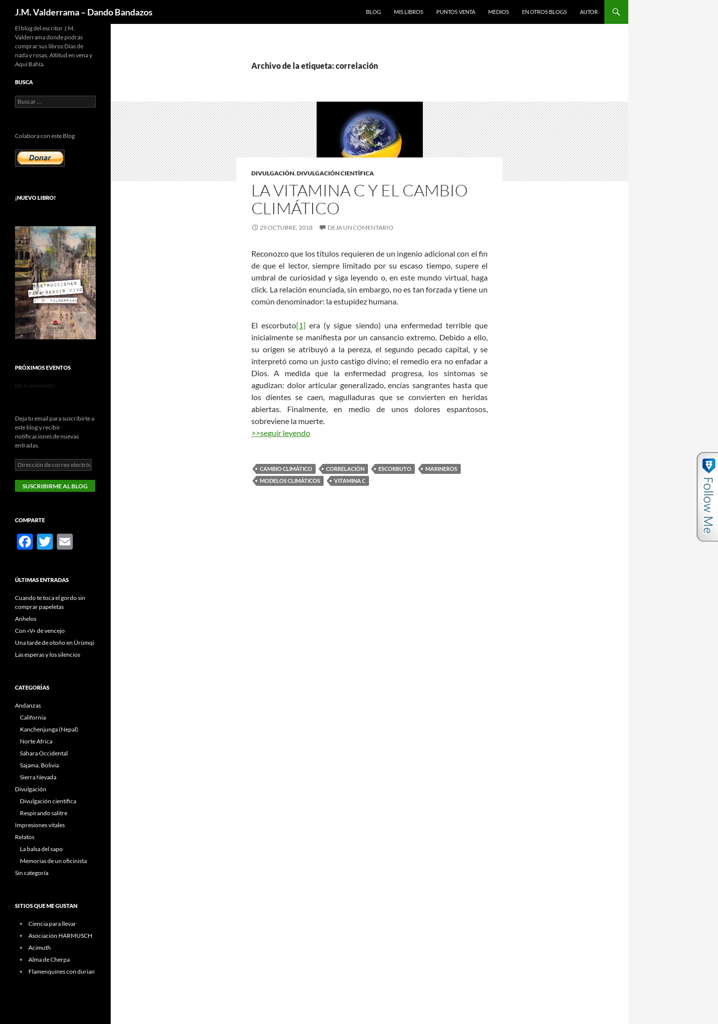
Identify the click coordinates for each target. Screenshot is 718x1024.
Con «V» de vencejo (40, 630)
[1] (301, 325)
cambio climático (286, 468)
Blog (373, 11)
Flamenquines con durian (61, 971)
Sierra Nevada (38, 777)
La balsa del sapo (41, 849)
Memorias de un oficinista (53, 861)
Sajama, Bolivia (39, 765)
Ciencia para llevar (52, 923)
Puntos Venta (455, 11)
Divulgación (272, 173)
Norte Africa (36, 741)
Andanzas (28, 705)
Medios (498, 11)
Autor (589, 11)
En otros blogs (544, 11)
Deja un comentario (360, 227)
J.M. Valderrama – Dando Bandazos (84, 11)
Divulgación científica (335, 173)
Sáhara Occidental (44, 753)
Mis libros (408, 11)
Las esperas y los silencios (47, 654)
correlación (345, 468)
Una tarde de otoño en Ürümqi (54, 642)
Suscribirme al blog (55, 486)
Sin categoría (31, 873)
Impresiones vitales (40, 825)
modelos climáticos (290, 480)
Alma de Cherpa (49, 959)
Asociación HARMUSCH (60, 935)
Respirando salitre (43, 813)
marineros (441, 468)
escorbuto (394, 468)
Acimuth (39, 947)
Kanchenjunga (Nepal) (49, 729)
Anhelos (25, 618)
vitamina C (349, 480)
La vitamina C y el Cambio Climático (359, 199)
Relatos (24, 837)
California (33, 717)
